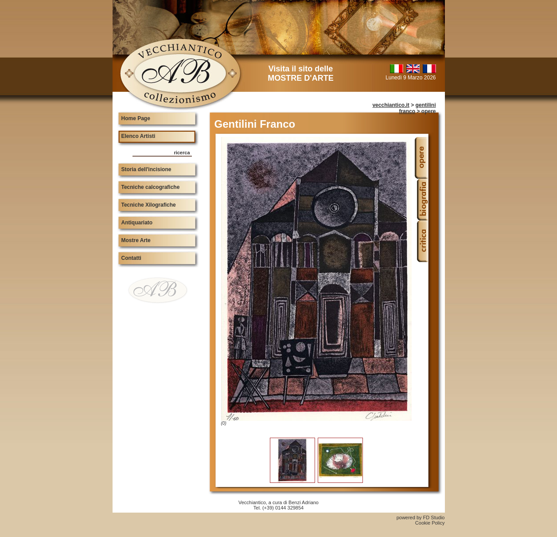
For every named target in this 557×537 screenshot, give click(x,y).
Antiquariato (137, 223)
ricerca (182, 152)
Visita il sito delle (300, 73)
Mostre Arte (136, 240)
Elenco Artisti (138, 136)
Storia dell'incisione (146, 169)
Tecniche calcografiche (150, 187)
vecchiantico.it (390, 105)
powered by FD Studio (421, 517)
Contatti (131, 258)
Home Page (135, 118)
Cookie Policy (430, 522)
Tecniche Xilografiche (148, 205)
